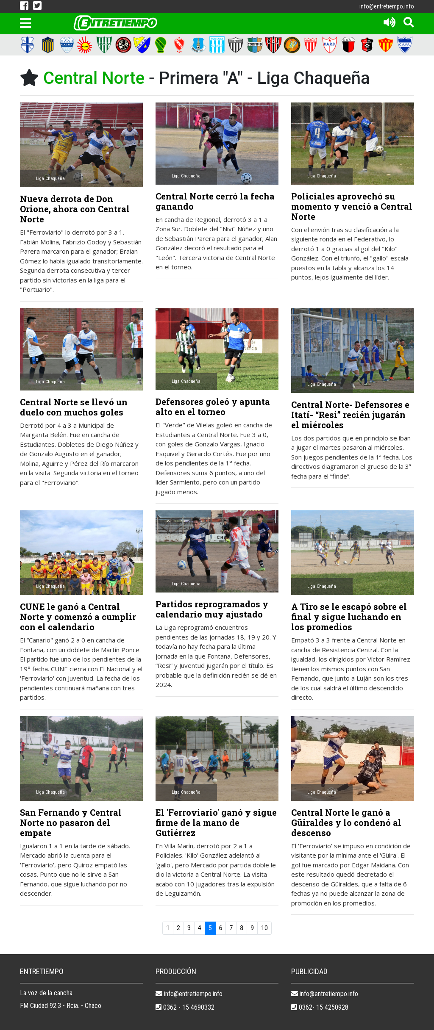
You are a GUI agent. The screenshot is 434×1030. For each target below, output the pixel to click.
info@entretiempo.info (386, 6)
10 (264, 928)
